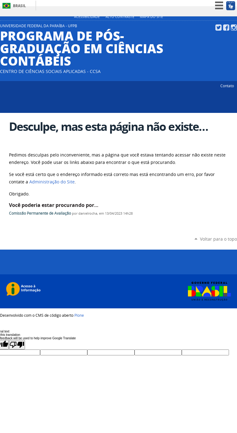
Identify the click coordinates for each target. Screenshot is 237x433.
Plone (79, 315)
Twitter (218, 27)
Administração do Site (52, 182)
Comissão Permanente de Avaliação (40, 213)
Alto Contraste (120, 17)
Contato (227, 85)
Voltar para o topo (218, 239)
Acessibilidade (87, 17)
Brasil (19, 5)
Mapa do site (151, 17)
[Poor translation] (17, 344)
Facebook (226, 27)
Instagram (234, 27)
